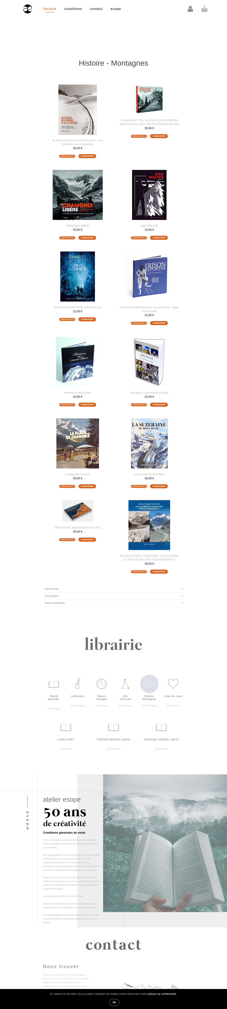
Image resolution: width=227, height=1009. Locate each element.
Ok (114, 1002)
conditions (73, 9)
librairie (49, 9)
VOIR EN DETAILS (67, 156)
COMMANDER (87, 156)
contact (96, 9)
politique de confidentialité (161, 994)
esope (115, 9)
